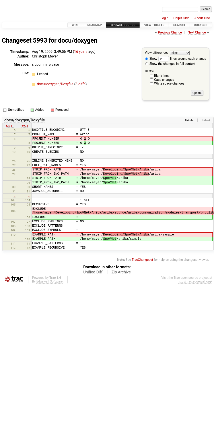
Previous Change (170, 32)
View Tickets (154, 25)
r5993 (24, 125)
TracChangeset (142, 260)
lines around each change (182, 59)
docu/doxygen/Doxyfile (55, 84)
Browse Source (123, 25)
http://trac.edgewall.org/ (195, 281)
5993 (40, 40)
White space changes (169, 83)
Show (151, 59)
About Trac (202, 18)
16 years (81, 51)
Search (179, 25)
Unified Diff (93, 272)
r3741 (10, 125)
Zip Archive (121, 272)
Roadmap (94, 25)
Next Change (197, 32)
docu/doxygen (77, 40)
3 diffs (81, 84)
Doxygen (201, 25)
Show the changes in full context (170, 64)
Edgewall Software (49, 281)
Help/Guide (181, 18)
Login (164, 18)
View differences (157, 53)
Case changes (164, 80)
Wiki (75, 25)
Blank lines (161, 76)
